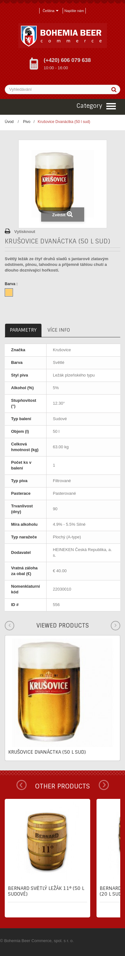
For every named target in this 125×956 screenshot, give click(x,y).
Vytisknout (24, 231)
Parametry (23, 330)
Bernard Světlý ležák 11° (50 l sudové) (46, 891)
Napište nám (74, 11)
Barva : (12, 284)
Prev (21, 785)
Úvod (9, 122)
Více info (58, 330)
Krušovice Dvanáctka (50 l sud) (47, 752)
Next (104, 785)
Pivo (26, 122)
